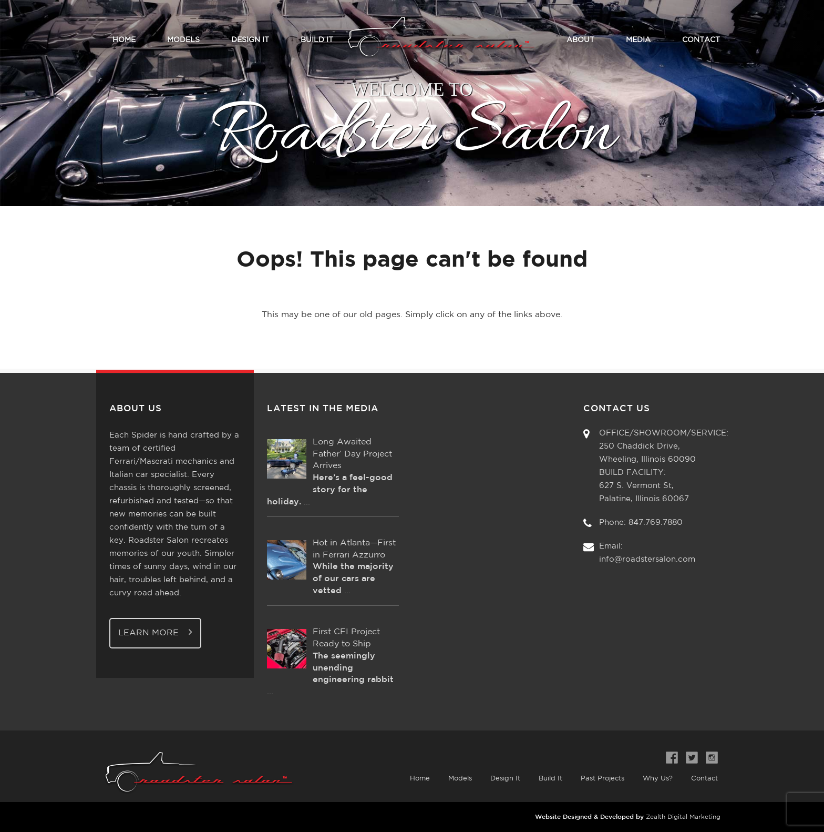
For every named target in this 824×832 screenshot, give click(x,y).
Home (124, 40)
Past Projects (602, 779)
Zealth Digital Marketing (683, 817)
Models (183, 40)
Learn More (155, 632)
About (580, 40)
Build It (317, 40)
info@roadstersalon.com (647, 559)
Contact (701, 40)
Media (638, 40)
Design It (250, 40)
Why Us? (658, 779)
